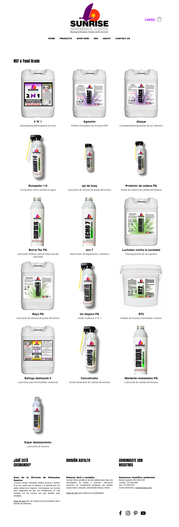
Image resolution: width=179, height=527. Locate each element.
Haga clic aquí (19, 501)
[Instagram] (128, 513)
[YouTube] (143, 513)
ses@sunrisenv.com (143, 488)
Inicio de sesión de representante (152, 523)
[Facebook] (120, 513)
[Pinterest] (136, 513)
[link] (159, 19)
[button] (65, 38)
